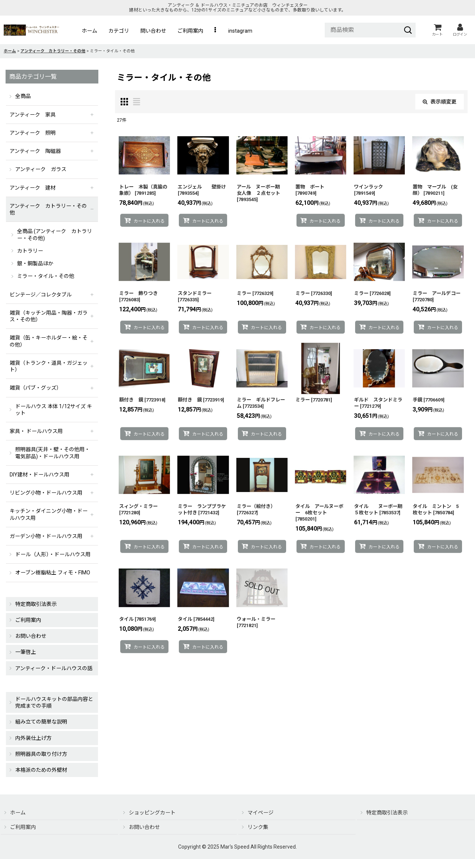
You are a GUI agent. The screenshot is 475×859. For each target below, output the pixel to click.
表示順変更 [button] (439, 102)
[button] (216, 31)
